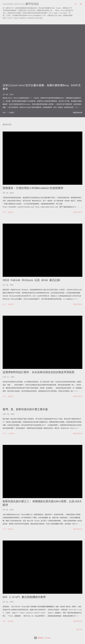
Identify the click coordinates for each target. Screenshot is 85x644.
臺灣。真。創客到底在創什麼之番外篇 (25, 409)
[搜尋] (75, 4)
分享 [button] (4, 113)
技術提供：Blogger (42, 638)
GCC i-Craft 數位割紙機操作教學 (24, 597)
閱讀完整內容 (77, 113)
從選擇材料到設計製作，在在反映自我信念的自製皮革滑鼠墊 (38, 372)
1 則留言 (11, 113)
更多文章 (79, 629)
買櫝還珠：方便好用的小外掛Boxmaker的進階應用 (33, 188)
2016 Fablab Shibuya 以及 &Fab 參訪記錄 (31, 280)
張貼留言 (11, 212)
